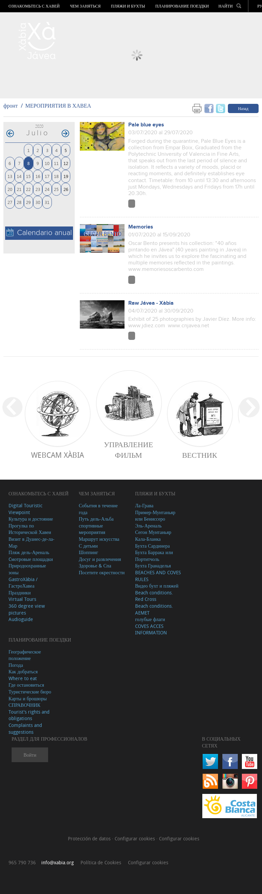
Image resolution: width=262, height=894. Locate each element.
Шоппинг (88, 552)
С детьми (88, 545)
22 (28, 189)
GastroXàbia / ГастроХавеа (23, 582)
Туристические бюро (30, 691)
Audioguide (21, 619)
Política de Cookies (101, 862)
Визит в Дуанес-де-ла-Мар (32, 542)
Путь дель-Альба (96, 518)
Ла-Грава (144, 505)
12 (65, 163)
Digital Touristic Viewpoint (25, 508)
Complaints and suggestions (25, 728)
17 (47, 176)
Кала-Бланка (148, 539)
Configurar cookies (135, 838)
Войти (30, 755)
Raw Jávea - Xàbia (151, 303)
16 (37, 176)
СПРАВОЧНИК (24, 705)
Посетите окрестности (102, 572)
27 (10, 202)
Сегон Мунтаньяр (153, 532)
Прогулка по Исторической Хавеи (30, 529)
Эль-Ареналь (148, 525)
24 (47, 189)
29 (28, 202)
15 (28, 176)
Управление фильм (128, 449)
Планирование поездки (182, 6)
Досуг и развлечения (100, 559)
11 (56, 163)
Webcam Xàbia (57, 455)
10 (47, 163)
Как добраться (23, 671)
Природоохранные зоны (27, 569)
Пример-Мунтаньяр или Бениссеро (155, 515)
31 (47, 202)
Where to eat (23, 678)
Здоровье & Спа (95, 565)
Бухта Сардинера (152, 545)
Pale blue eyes (146, 125)
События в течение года (98, 508)
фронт (10, 105)
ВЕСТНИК (199, 455)
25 (56, 189)
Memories (140, 227)
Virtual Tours (22, 599)
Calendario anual (39, 233)
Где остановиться (26, 685)
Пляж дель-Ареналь (29, 552)
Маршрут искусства (99, 539)
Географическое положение (25, 655)
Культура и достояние (31, 518)
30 (37, 202)
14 (19, 176)
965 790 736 (22, 862)
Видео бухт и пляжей (156, 585)
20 (10, 189)
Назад (243, 108)
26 (65, 189)
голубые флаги (150, 619)
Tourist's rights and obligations (29, 715)
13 (10, 176)
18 (56, 176)
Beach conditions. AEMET (154, 609)
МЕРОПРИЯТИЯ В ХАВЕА (58, 105)
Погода (16, 665)
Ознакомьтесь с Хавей (34, 6)
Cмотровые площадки (31, 559)
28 (19, 202)
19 (65, 176)
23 (37, 189)
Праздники (20, 592)
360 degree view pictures (27, 609)
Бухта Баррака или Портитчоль (154, 555)
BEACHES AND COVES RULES (158, 575)
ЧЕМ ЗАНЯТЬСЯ (85, 6)
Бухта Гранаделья (153, 565)
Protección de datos (90, 838)
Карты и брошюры (28, 698)
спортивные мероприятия (92, 529)
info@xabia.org (57, 862)
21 (19, 189)
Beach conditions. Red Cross (154, 596)
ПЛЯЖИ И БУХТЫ (128, 6)
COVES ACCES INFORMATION (151, 629)
